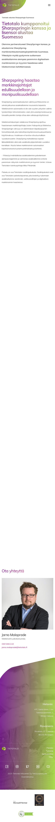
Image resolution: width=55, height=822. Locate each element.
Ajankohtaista (47, 754)
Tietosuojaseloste (39, 773)
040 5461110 (8, 644)
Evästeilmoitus (27, 777)
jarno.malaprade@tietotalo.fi (14, 647)
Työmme (49, 751)
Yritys (51, 757)
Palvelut (50, 748)
